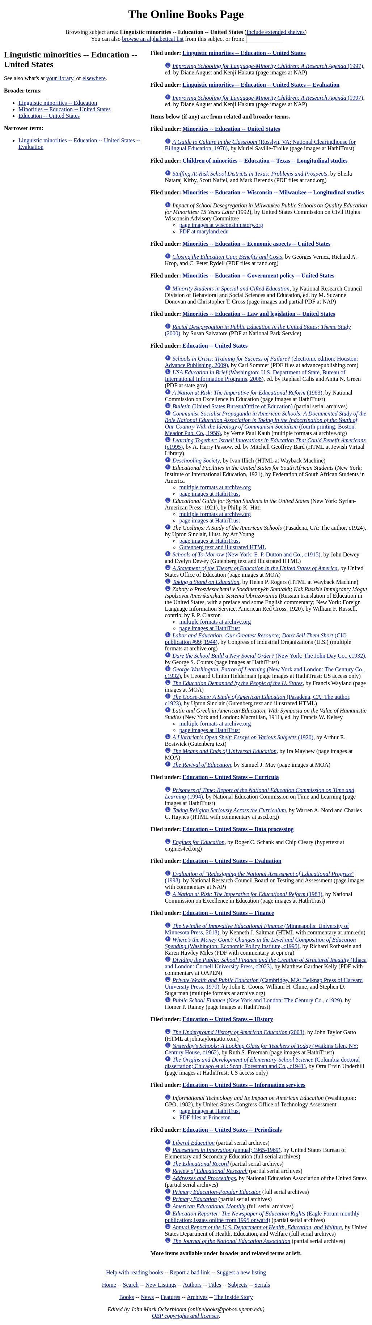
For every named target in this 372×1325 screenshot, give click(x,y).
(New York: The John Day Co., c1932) (268, 656)
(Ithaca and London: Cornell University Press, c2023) (266, 963)
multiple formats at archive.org (215, 487)
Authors (192, 1285)
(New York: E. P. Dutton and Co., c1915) (246, 554)
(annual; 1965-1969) (226, 1150)
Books (126, 1297)
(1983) (247, 393)
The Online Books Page (186, 14)
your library (59, 78)
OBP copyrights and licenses (185, 1316)
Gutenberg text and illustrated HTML (222, 547)
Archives (197, 1297)
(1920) (242, 737)
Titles (214, 1285)
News (147, 1297)
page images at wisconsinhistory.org (221, 225)
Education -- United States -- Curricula (230, 777)
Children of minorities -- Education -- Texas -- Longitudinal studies (264, 161)
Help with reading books (134, 1272)
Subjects (238, 1285)
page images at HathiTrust (209, 494)
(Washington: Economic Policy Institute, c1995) (260, 943)
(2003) (238, 1032)
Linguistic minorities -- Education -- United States (243, 53)
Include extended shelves (275, 32)
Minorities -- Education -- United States (64, 109)
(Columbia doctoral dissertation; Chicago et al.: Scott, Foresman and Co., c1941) (262, 1063)
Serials (262, 1285)
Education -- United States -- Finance (228, 913)
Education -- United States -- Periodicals (232, 1130)
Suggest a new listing (241, 1272)
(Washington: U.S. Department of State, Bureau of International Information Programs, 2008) (255, 375)
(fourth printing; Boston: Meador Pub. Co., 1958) (265, 423)
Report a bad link (190, 1272)
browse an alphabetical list (152, 39)
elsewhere (94, 78)
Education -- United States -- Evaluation (231, 861)
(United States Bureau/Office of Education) (232, 406)
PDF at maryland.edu (203, 231)
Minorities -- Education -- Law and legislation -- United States (258, 314)
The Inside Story (233, 1297)
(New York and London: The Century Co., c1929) (257, 1000)
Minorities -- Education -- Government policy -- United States (258, 275)
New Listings (161, 1285)
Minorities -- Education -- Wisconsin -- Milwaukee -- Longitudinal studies (273, 192)
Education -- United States (49, 116)
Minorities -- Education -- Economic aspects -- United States (256, 244)
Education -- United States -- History (227, 1019)
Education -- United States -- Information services (243, 1085)
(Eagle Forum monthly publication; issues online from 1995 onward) (262, 1216)
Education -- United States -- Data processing (237, 829)
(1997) (267, 66)
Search (131, 1285)
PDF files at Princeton (205, 1117)
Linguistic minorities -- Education (57, 103)
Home (109, 1285)
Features (170, 1297)
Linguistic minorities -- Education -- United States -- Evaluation (260, 85)
